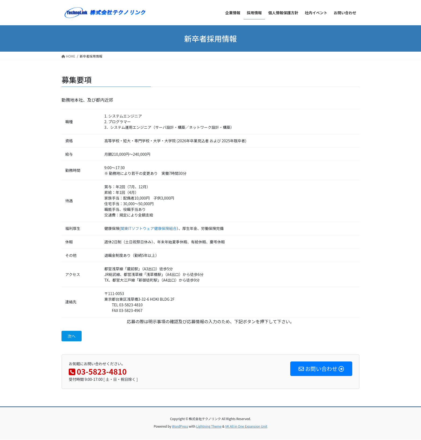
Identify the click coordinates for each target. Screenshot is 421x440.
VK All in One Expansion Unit (246, 426)
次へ (72, 336)
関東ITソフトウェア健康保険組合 (149, 228)
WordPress (180, 426)
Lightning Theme (209, 426)
